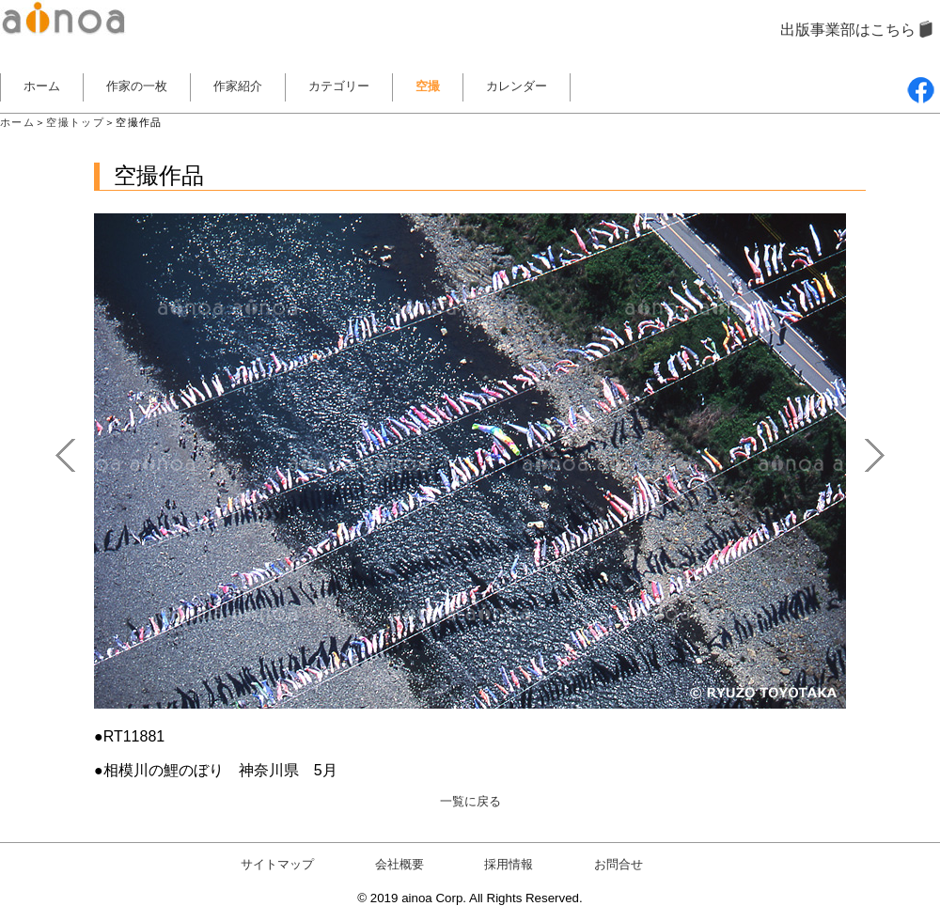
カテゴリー (338, 86)
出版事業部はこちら (848, 30)
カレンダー (516, 86)
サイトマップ (277, 864)
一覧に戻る (470, 801)
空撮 (427, 86)
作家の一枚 (136, 86)
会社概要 (399, 864)
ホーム (42, 86)
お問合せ (618, 864)
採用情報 (508, 864)
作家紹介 (237, 86)
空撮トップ (75, 122)
